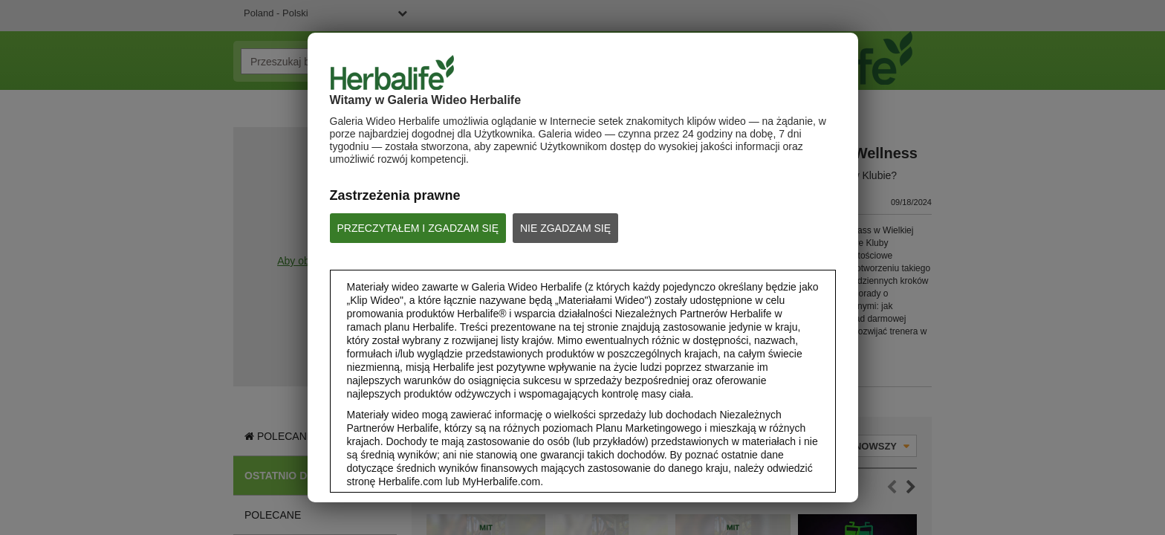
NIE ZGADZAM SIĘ (565, 228)
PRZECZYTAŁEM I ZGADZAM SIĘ (418, 228)
